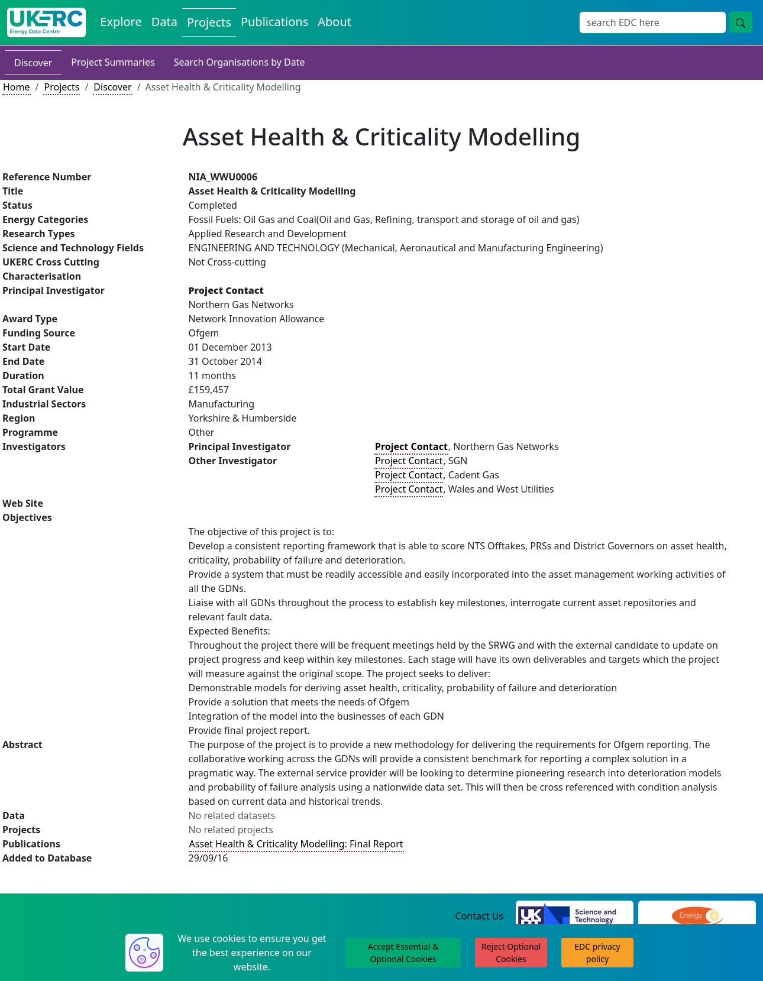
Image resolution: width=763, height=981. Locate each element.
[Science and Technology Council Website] (574, 916)
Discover (33, 62)
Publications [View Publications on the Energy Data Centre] (274, 22)
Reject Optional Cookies (511, 952)
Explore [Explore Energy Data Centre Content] (120, 22)
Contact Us (479, 915)
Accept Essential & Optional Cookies (403, 952)
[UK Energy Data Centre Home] (46, 22)
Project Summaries (112, 62)
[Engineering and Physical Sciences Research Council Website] (697, 916)
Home (16, 86)
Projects (61, 86)
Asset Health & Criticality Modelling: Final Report (296, 843)
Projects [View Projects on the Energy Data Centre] (209, 22)
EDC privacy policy (597, 952)
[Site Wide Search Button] (740, 22)
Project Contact (408, 460)
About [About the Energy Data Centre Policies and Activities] (334, 22)
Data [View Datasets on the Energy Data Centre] (164, 22)
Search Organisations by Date (239, 62)
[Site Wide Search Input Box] (652, 22)
